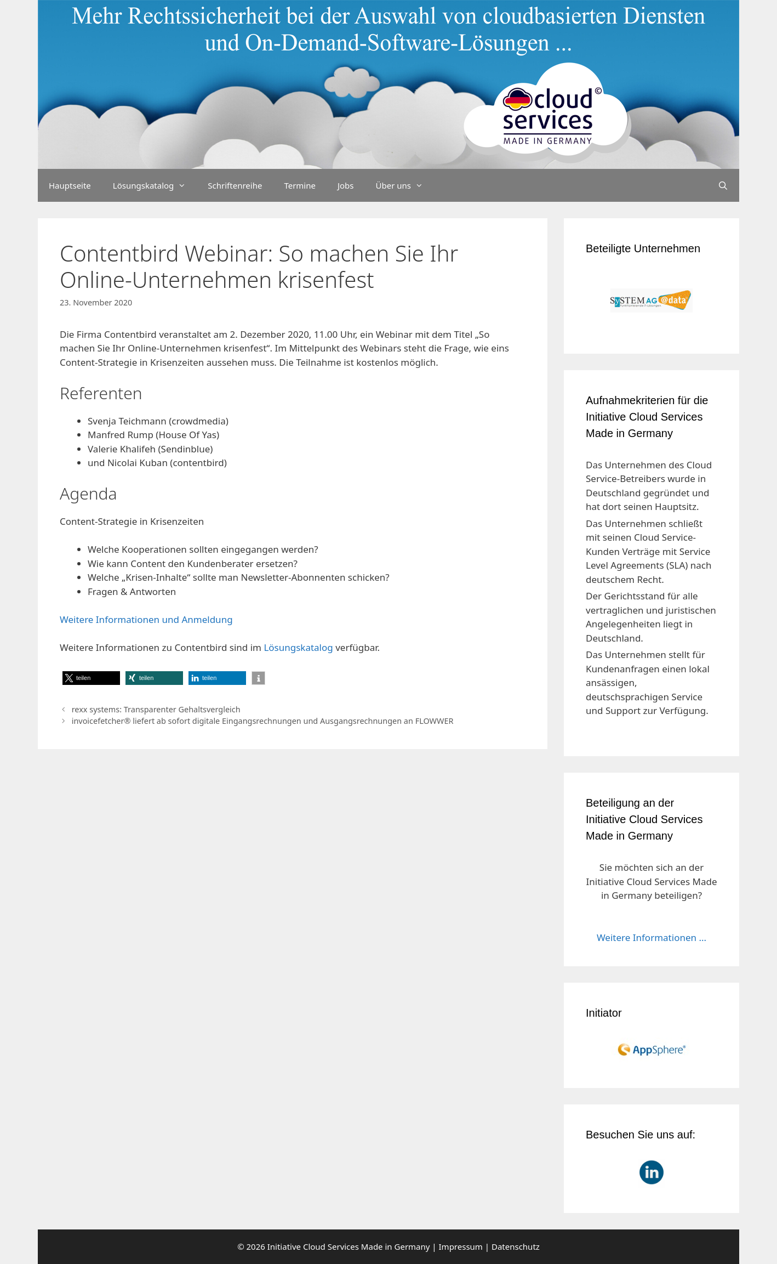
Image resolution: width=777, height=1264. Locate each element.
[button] (91, 678)
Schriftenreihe (235, 185)
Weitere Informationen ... (651, 937)
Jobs (346, 185)
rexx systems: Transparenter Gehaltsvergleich (156, 709)
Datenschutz (516, 1246)
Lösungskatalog (155, 185)
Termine (300, 185)
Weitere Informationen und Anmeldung (146, 619)
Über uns (405, 185)
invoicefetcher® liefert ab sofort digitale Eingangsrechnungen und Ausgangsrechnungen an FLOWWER (263, 721)
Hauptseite (70, 185)
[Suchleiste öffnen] (723, 185)
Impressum (461, 1246)
